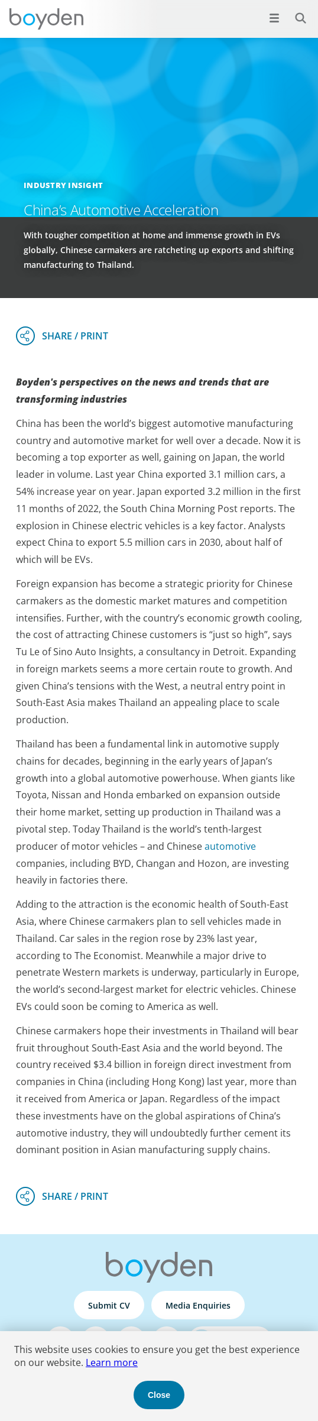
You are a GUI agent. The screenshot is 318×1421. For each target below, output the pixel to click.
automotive (230, 846)
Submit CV (109, 1305)
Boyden (46, 19)
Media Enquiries (198, 1305)
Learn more (112, 1362)
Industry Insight (63, 185)
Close (159, 1395)
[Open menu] (274, 18)
